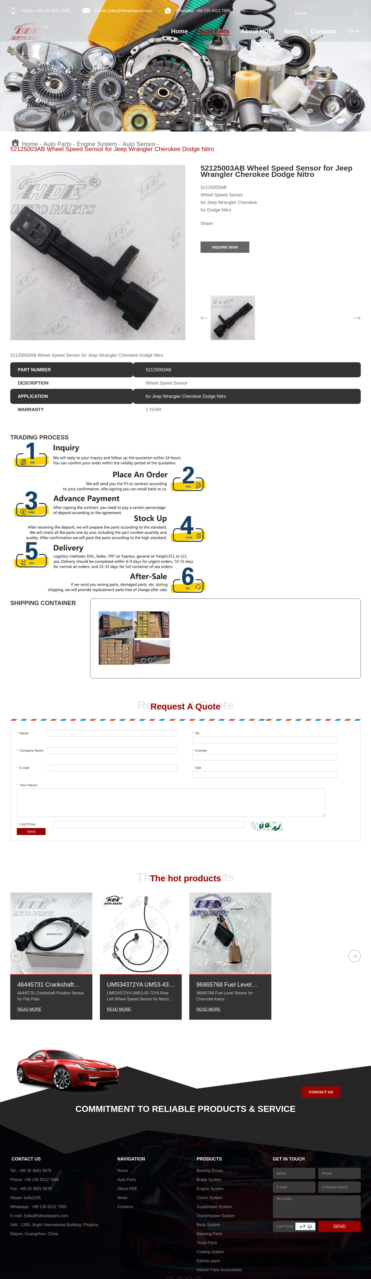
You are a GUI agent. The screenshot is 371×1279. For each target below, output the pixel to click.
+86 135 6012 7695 (213, 11)
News (292, 31)
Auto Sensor (138, 144)
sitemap (240, 1265)
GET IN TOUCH (289, 1126)
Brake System (209, 1147)
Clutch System (210, 1165)
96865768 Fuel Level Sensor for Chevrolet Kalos (224, 952)
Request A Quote (185, 706)
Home (180, 31)
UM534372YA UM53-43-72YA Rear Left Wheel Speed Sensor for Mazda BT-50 (140, 952)
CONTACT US (321, 1059)
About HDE (257, 31)
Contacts (324, 31)
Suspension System (214, 1174)
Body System (208, 1192)
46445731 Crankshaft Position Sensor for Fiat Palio (48, 952)
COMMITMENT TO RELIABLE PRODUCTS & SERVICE (185, 1076)
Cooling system (210, 1219)
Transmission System (216, 1183)
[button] (16, 923)
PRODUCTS (209, 1126)
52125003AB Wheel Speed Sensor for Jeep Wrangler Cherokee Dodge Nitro (112, 149)
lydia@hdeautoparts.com (130, 11)
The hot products (185, 845)
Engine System (97, 144)
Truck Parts (207, 1210)
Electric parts (208, 1228)
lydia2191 (32, 1165)
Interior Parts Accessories (219, 1237)
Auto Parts (215, 31)
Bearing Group (210, 1138)
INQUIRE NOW (226, 247)
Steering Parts (209, 1201)
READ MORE (29, 977)
